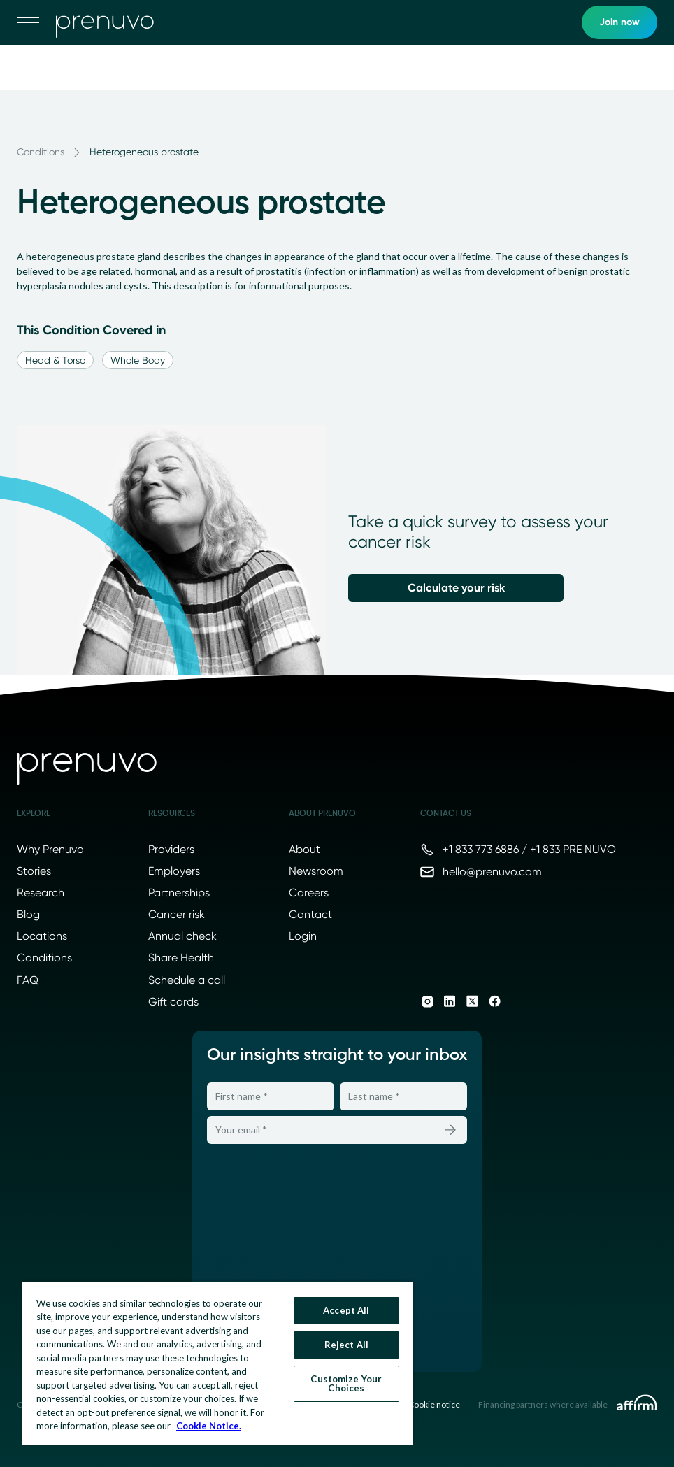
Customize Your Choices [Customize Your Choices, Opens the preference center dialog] (346, 1383)
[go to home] (105, 22)
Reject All (346, 1344)
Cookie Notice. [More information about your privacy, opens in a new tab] (208, 1425)
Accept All (346, 1310)
